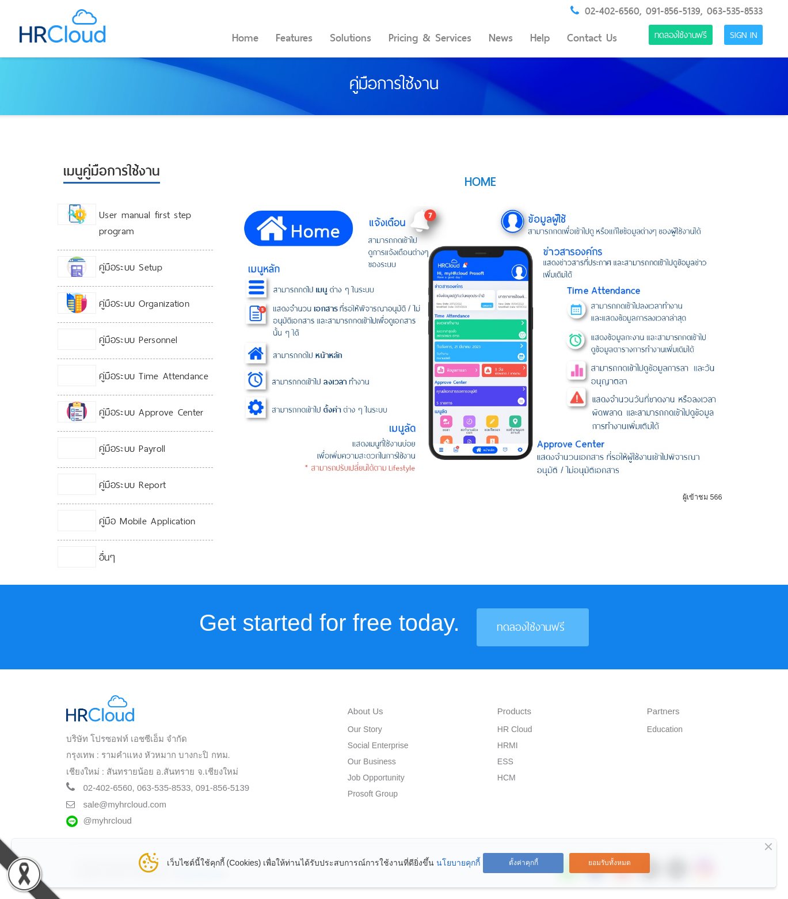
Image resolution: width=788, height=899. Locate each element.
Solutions (350, 38)
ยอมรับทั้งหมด (609, 863)
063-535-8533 (735, 11)
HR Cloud (514, 729)
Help (540, 38)
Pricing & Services (430, 38)
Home (245, 38)
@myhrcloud (107, 821)
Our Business (372, 761)
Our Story (365, 729)
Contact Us (592, 38)
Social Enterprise (378, 745)
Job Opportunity (376, 777)
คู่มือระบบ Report (132, 485)
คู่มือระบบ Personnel (138, 340)
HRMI (507, 745)
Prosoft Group (373, 793)
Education (665, 729)
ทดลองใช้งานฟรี (680, 35)
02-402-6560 (612, 11)
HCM (506, 777)
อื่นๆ (107, 557)
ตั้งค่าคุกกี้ (523, 863)
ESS (505, 761)
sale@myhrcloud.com (124, 804)
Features (294, 38)
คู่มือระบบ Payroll (132, 448)
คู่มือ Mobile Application (147, 521)
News (501, 38)
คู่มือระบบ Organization (144, 303)
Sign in (743, 35)
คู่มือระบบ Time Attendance (153, 376)
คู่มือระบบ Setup (130, 267)
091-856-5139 (673, 11)
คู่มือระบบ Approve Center (151, 412)
